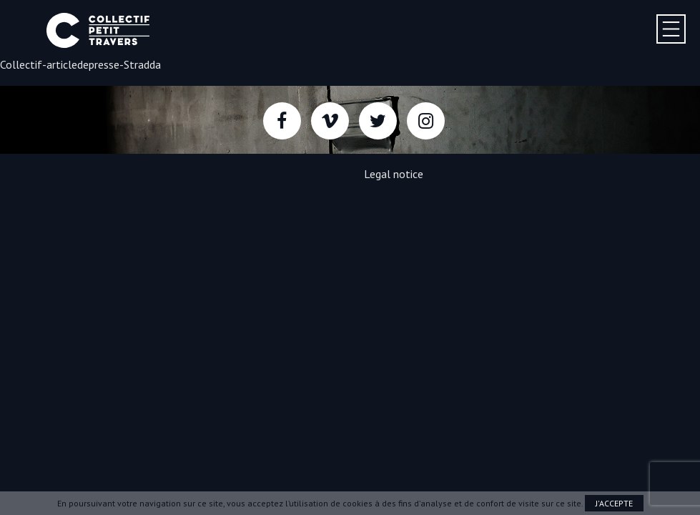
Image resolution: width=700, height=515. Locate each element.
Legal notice (393, 174)
